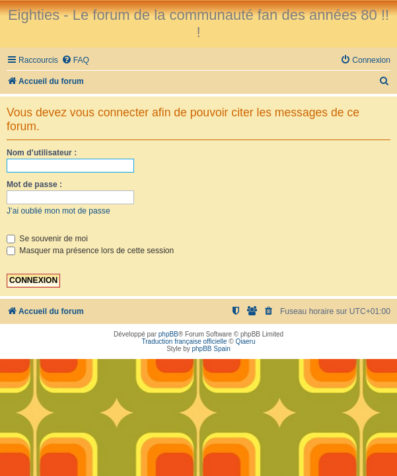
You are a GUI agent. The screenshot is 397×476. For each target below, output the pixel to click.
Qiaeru (245, 341)
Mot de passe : (34, 184)
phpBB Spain (211, 348)
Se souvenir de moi (47, 238)
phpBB (168, 334)
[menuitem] (75, 60)
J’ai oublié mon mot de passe (58, 211)
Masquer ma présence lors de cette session (90, 250)
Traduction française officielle (184, 341)
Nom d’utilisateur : (42, 152)
